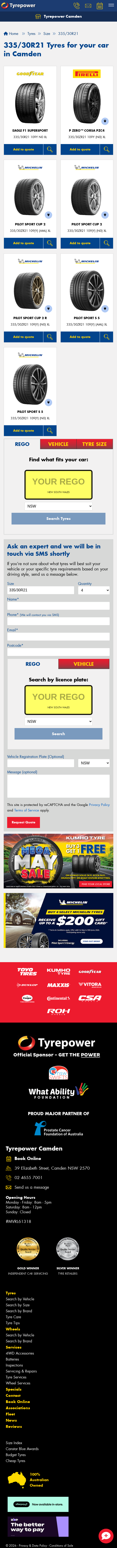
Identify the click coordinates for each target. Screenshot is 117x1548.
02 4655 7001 (29, 1177)
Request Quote (23, 822)
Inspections (14, 1365)
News (11, 1420)
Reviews (14, 1426)
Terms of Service (26, 810)
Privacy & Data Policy (33, 1546)
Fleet (10, 1414)
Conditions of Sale (61, 1546)
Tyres (11, 1293)
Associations (18, 1407)
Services (13, 1347)
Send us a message (32, 1187)
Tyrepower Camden (58, 16)
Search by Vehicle (20, 1299)
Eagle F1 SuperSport (30, 131)
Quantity (85, 583)
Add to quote (23, 149)
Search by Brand (19, 1311)
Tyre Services (16, 1377)
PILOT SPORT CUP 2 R (30, 318)
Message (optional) (22, 772)
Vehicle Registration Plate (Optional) (35, 756)
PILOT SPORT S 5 (87, 318)
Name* (13, 599)
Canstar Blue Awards (22, 1448)
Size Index (14, 1442)
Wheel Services (18, 1383)
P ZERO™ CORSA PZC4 (87, 131)
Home (11, 33)
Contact (13, 1395)
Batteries (12, 1359)
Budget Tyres (16, 1454)
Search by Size (18, 1305)
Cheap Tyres (15, 1460)
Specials (13, 1389)
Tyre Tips (13, 1323)
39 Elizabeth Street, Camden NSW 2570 (52, 1168)
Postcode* (15, 645)
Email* (12, 630)
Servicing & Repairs (21, 1371)
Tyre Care (13, 1317)
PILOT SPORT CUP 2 (30, 224)
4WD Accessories (20, 1353)
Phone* (33, 614)
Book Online (18, 1401)
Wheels (13, 1329)
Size (10, 583)
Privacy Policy (99, 804)
